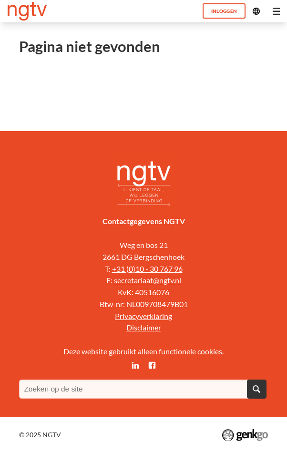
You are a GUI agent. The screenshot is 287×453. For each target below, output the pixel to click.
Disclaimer (143, 327)
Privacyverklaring (143, 316)
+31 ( (120, 269)
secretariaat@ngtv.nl (147, 280)
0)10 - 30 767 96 (156, 269)
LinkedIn (135, 365)
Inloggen (224, 11)
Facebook (151, 365)
